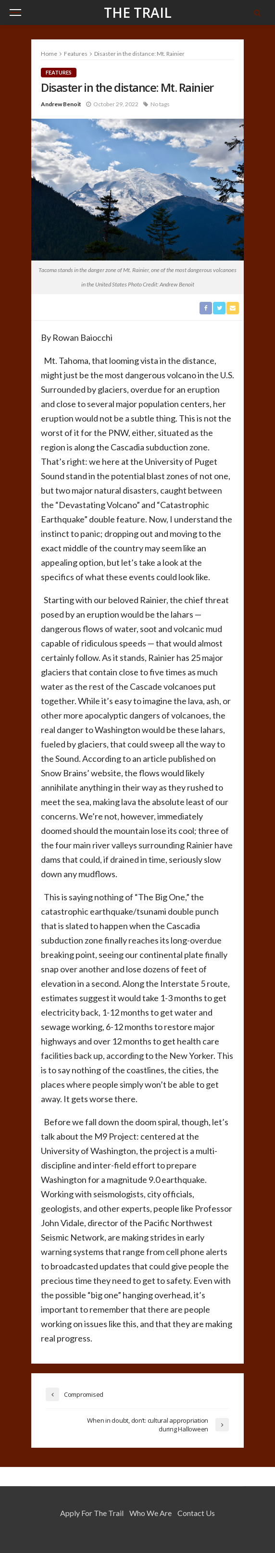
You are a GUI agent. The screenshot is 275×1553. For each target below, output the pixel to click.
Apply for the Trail (92, 1512)
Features (59, 72)
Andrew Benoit (61, 104)
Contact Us (196, 1512)
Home (49, 53)
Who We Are (150, 1512)
